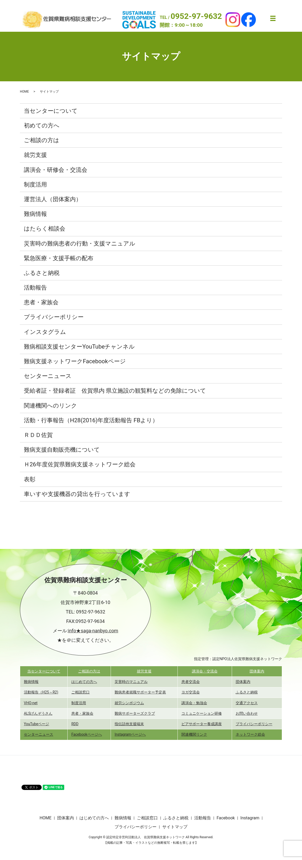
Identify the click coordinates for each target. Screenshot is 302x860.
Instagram (249, 817)
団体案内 (257, 671)
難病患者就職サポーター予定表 (140, 692)
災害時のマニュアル (131, 682)
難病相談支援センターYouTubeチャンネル (79, 346)
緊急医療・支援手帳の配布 (58, 258)
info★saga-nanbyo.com (93, 630)
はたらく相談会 (44, 228)
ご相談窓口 (80, 692)
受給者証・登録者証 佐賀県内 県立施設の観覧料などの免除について (115, 390)
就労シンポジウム (129, 703)
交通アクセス (247, 703)
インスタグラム (45, 332)
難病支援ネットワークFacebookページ (75, 361)
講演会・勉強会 (194, 703)
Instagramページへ (130, 734)
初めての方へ (42, 125)
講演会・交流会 (205, 671)
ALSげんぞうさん (38, 713)
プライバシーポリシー (54, 317)
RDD (74, 724)
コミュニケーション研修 (201, 713)
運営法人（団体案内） (53, 199)
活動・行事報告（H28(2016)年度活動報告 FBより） (91, 420)
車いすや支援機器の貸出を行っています (77, 494)
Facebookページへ (86, 734)
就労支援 (35, 155)
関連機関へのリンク (50, 405)
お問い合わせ (247, 713)
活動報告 (35, 287)
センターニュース (48, 376)
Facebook (226, 817)
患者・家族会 (41, 302)
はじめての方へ (84, 682)
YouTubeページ (36, 724)
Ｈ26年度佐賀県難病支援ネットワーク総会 (80, 464)
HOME (24, 91)
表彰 (29, 479)
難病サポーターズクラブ (135, 713)
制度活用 (35, 184)
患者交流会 (190, 682)
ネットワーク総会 (250, 734)
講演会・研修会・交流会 (55, 170)
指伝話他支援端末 (129, 724)
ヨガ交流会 (190, 692)
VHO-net (30, 703)
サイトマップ (174, 826)
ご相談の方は (41, 140)
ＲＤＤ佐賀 (38, 435)
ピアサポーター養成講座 (201, 724)
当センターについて (51, 111)
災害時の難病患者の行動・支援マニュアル (79, 243)
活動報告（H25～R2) (41, 692)
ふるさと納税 (42, 273)
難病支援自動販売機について (62, 449)
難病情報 (35, 214)
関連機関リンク (194, 734)
